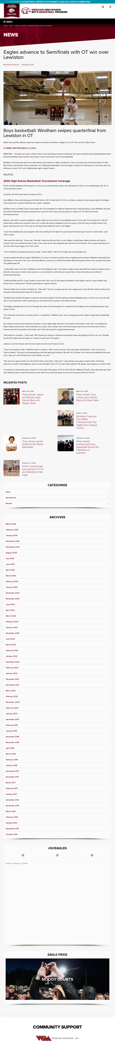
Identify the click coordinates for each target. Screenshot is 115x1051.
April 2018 (10, 748)
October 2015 (11, 834)
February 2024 (12, 622)
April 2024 (10, 610)
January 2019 (11, 731)
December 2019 (12, 719)
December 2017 (12, 771)
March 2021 (11, 691)
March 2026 (11, 524)
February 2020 (12, 708)
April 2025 (10, 570)
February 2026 (12, 530)
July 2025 (10, 558)
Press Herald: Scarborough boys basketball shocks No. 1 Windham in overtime (87, 447)
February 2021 (12, 696)
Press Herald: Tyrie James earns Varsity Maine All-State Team (87, 397)
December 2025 (12, 541)
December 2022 (12, 662)
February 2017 (12, 788)
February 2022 (12, 668)
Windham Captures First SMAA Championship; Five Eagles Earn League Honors (86, 422)
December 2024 (12, 593)
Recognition (11, 498)
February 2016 (12, 817)
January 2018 (11, 765)
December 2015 (12, 829)
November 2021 (12, 685)
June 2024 (10, 604)
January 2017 (11, 794)
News (8, 492)
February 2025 (12, 581)
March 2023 (11, 645)
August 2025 (11, 553)
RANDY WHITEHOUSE (15, 148)
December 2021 (12, 679)
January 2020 (12, 714)
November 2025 (12, 547)
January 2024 (12, 627)
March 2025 (11, 576)
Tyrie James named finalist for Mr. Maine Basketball (32, 444)
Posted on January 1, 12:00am (17, 863)
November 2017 (12, 777)
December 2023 (12, 633)
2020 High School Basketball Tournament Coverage (36, 181)
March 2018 (11, 754)
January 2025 (11, 587)
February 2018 (12, 760)
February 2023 (12, 650)
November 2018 (12, 742)
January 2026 (12, 535)
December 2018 (12, 737)
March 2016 (11, 811)
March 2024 (11, 616)
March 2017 (11, 783)
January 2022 (12, 673)
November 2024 (13, 599)
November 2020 (13, 702)
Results (9, 503)
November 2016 (12, 806)
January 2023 (11, 656)
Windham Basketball (12, 65)
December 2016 (12, 800)
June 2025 (10, 564)
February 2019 (12, 725)
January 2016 (11, 823)
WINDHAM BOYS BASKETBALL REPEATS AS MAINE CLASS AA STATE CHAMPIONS (46, 2)
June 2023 (10, 639)
